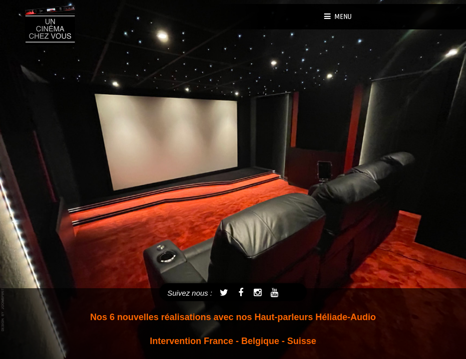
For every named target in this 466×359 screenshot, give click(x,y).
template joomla (3, 310)
